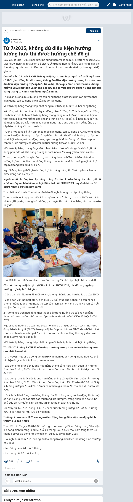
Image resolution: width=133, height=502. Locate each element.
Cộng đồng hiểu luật (41, 30)
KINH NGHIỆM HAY (18, 30)
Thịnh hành (18, 4)
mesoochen (16, 39)
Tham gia (93, 30)
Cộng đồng (38, 4)
